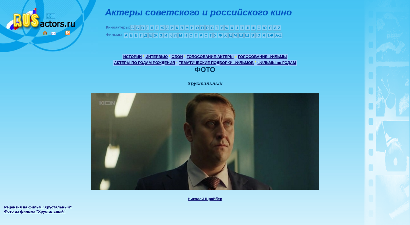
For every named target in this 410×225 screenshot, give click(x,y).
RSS (67, 33)
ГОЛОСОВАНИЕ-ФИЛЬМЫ (262, 57)
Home (45, 33)
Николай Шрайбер (205, 199)
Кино (41, 18)
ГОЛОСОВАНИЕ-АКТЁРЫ (209, 57)
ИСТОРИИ (132, 57)
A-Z (277, 28)
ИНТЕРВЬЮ (156, 57)
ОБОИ (177, 57)
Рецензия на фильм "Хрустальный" (37, 207)
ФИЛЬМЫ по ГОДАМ (276, 63)
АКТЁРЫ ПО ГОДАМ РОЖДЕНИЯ (144, 63)
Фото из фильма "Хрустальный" (34, 211)
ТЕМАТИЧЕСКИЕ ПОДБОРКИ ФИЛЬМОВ (216, 63)
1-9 (270, 35)
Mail (53, 33)
